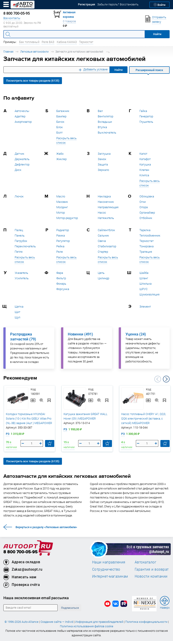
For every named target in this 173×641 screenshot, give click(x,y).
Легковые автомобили (34, 51)
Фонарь (61, 284)
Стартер (103, 252)
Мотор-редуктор (67, 218)
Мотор (60, 212)
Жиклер (61, 159)
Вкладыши (105, 122)
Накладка (104, 196)
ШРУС (143, 289)
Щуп (17, 317)
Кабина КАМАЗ (67, 42)
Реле (59, 252)
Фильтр (61, 278)
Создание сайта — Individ (57, 622)
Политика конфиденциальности (146, 622)
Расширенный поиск (149, 70)
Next (166, 379)
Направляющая (108, 207)
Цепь (101, 273)
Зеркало (103, 170)
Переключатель (25, 246)
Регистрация (86, 4)
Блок (59, 127)
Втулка (102, 127)
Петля (19, 252)
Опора (143, 207)
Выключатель (107, 132)
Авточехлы (22, 111)
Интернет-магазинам (110, 576)
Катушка (145, 164)
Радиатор (62, 230)
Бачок (60, 122)
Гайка (143, 111)
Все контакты (11, 18)
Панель (20, 235)
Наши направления (108, 562)
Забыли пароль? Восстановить (118, 4)
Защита (103, 164)
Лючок (19, 196)
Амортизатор (23, 122)
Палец (19, 230)
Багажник (62, 111)
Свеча (102, 241)
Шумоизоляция (149, 294)
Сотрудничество (106, 569)
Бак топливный (29, 42)
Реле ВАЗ (48, 42)
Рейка (60, 246)
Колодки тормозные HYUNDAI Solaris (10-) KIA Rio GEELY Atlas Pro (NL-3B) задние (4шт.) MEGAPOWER (29, 418)
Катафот (145, 159)
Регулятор (63, 241)
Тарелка (144, 230)
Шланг (143, 278)
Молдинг (62, 207)
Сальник (103, 235)
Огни (142, 202)
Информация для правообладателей (99, 622)
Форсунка (62, 289)
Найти (118, 70)
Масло (60, 196)
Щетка (19, 306)
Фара (59, 273)
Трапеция (145, 252)
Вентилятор (105, 116)
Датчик (19, 154)
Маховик (62, 202)
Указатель (21, 273)
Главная (8, 51)
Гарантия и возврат (152, 569)
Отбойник (145, 218)
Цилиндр (103, 278)
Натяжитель (106, 218)
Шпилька (145, 284)
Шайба (143, 273)
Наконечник (106, 202)
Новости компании (151, 576)
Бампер (61, 116)
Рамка (60, 235)
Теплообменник (149, 235)
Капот (143, 154)
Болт (59, 132)
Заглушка (104, 154)
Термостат (86, 42)
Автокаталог (146, 562)
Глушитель (146, 122)
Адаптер (20, 116)
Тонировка (146, 246)
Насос (102, 212)
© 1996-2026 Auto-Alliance (22, 622)
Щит (17, 312)
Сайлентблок (106, 230)
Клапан (144, 170)
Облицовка (146, 196)
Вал (100, 111)
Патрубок (21, 241)
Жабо (60, 154)
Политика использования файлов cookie (86, 626)
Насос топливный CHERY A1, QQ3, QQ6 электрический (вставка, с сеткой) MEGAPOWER (143, 418)
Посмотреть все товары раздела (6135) (32, 81)
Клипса (144, 175)
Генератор (146, 116)
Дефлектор (22, 164)
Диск (18, 170)
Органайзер (147, 212)
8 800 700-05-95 (20, 552)
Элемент (145, 306)
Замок (102, 159)
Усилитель (22, 278)
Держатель (22, 159)
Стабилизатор (107, 246)
